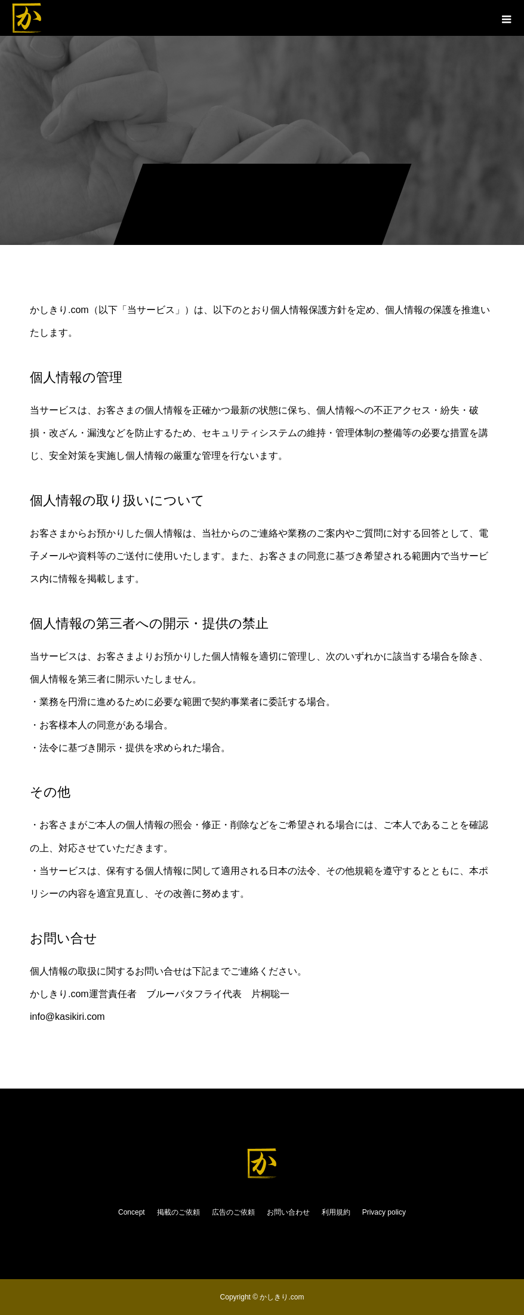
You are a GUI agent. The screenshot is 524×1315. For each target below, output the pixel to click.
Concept (131, 1212)
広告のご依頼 (233, 1212)
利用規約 (336, 1212)
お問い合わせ (288, 1212)
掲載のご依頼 (178, 1212)
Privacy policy (384, 1212)
